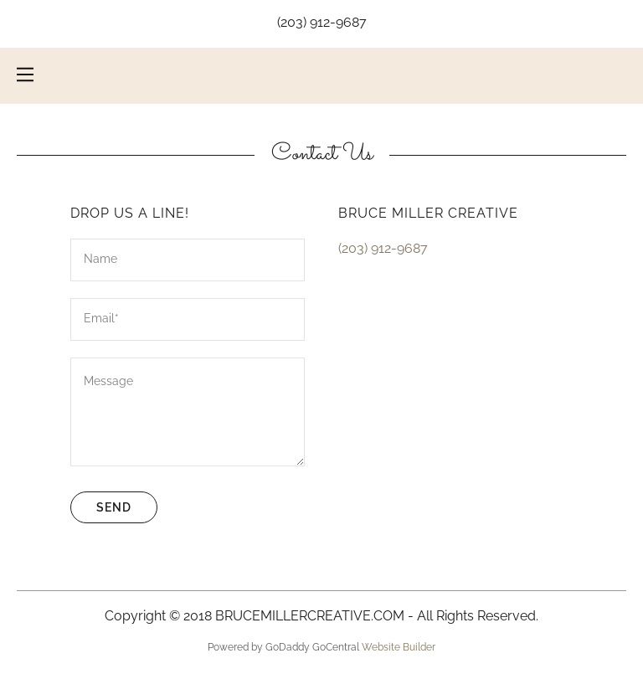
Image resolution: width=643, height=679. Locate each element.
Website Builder (398, 647)
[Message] (187, 412)
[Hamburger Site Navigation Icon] (25, 74)
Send (113, 507)
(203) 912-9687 (322, 22)
